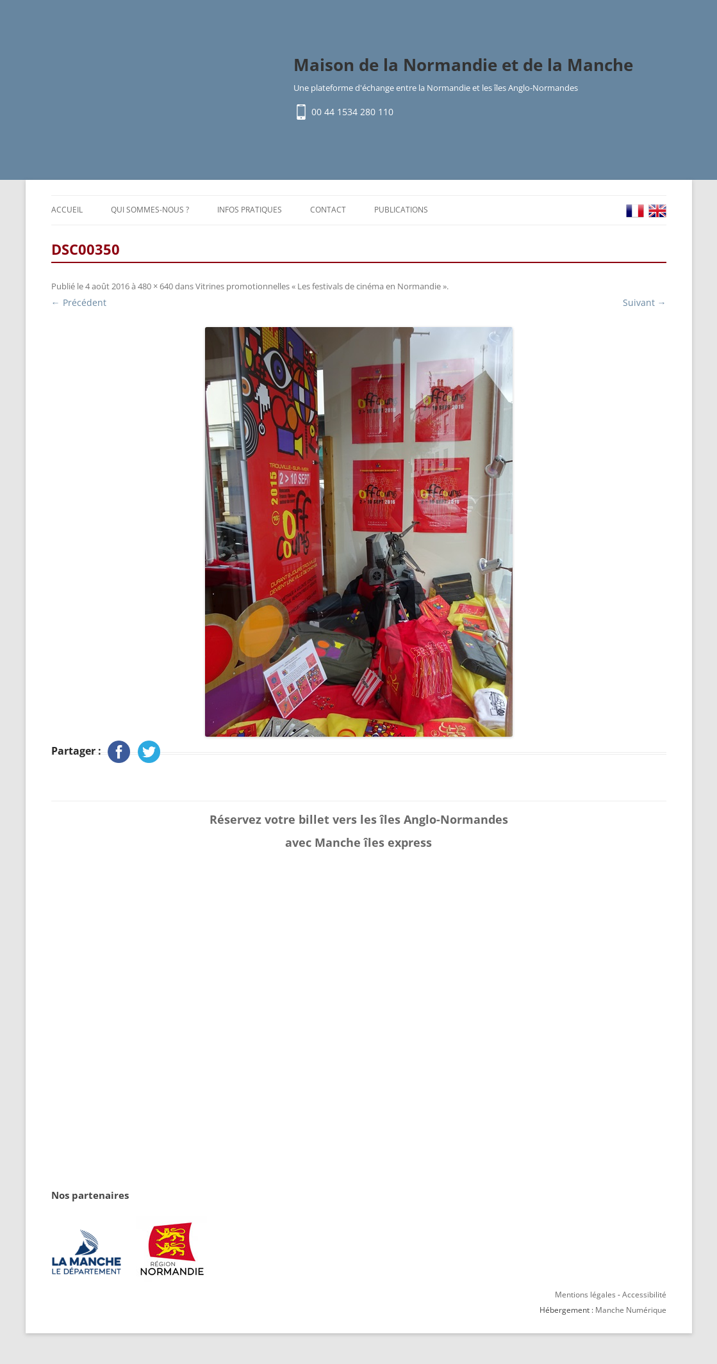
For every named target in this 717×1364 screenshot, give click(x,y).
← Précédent (78, 302)
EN (657, 211)
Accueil (67, 209)
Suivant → (644, 302)
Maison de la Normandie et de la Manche (463, 64)
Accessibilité (644, 1294)
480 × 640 (155, 286)
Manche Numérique (630, 1309)
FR (635, 211)
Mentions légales (585, 1294)
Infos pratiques (249, 209)
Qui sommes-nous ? (150, 209)
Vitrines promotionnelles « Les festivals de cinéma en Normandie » (321, 286)
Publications (401, 209)
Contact (328, 209)
